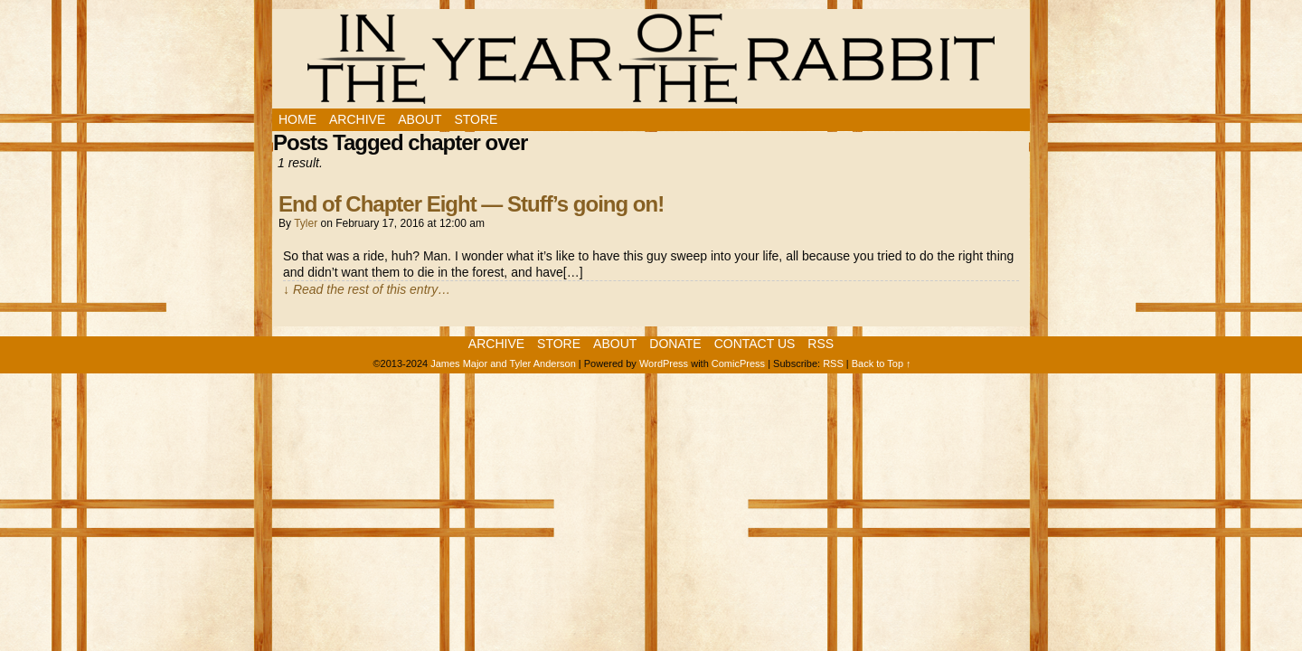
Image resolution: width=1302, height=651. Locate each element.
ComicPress (738, 363)
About (419, 119)
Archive (357, 119)
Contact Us (755, 343)
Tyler (305, 223)
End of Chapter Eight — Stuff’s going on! (471, 204)
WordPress (663, 363)
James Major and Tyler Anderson (503, 363)
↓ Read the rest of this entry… (366, 289)
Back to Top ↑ (881, 363)
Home (297, 119)
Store (475, 119)
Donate (675, 343)
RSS (820, 343)
